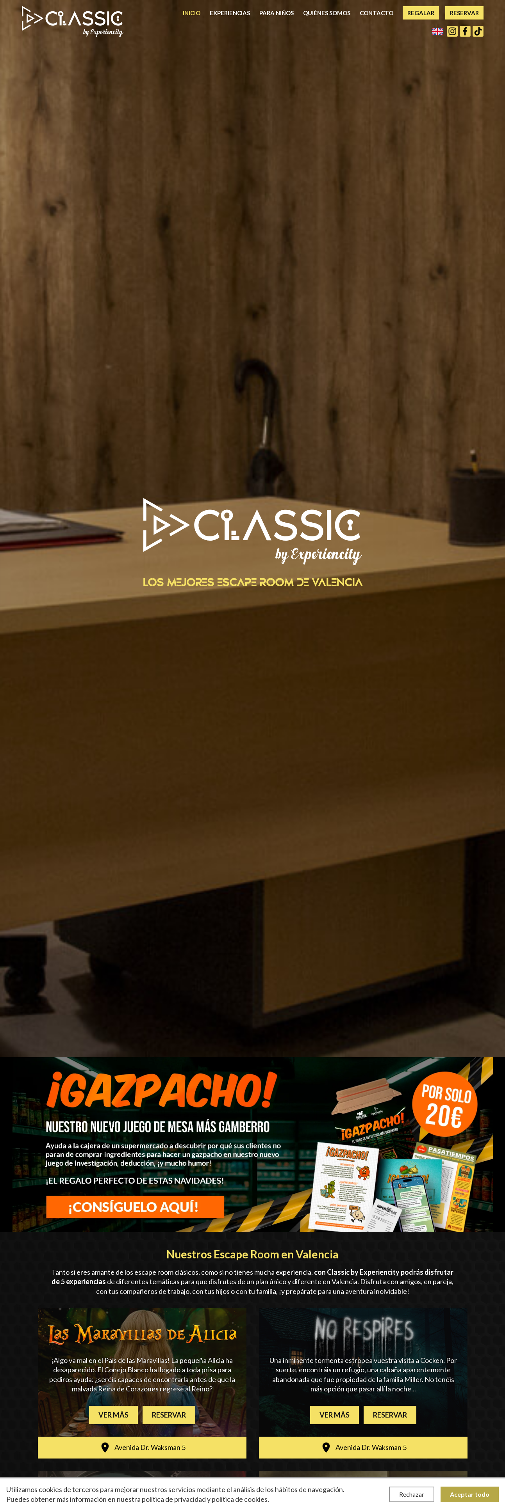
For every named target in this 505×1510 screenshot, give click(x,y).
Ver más (113, 1415)
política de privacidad (174, 1499)
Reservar (464, 12)
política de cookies (240, 1499)
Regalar (420, 12)
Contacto (376, 12)
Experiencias (230, 12)
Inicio (191, 12)
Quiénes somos (326, 12)
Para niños (276, 12)
